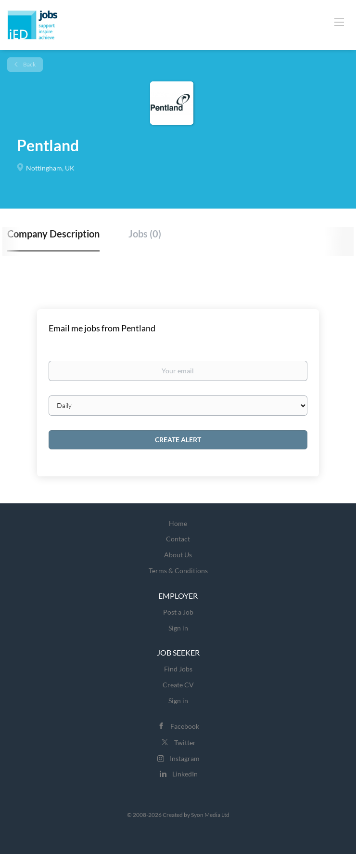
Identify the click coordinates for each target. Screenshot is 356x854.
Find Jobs (178, 669)
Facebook (184, 726)
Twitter (185, 742)
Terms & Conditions (178, 570)
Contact (178, 539)
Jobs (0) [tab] (144, 233)
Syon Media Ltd (210, 814)
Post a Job (178, 612)
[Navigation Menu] (339, 21)
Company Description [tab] (53, 233)
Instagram (185, 758)
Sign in (178, 628)
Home (178, 523)
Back (29, 64)
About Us (178, 555)
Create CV (178, 685)
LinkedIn (185, 774)
